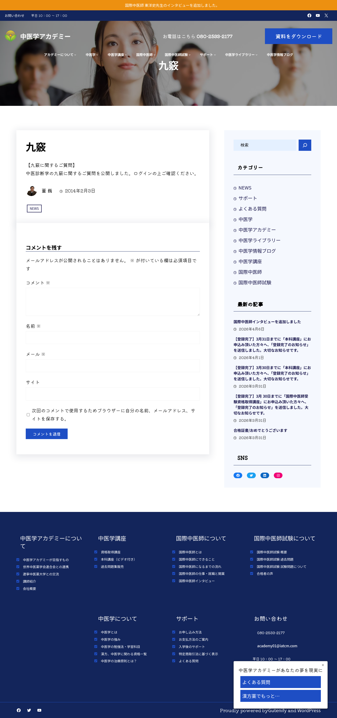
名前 (33, 325)
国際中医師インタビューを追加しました (267, 321)
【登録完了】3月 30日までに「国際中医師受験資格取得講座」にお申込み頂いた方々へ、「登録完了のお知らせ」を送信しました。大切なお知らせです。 (271, 404)
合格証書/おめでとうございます (260, 430)
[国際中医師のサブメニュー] (155, 55)
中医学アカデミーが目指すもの (46, 559)
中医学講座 (116, 54)
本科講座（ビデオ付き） (119, 559)
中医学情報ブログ (257, 250)
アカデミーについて (58, 54)
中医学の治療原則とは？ (119, 661)
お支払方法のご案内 (193, 639)
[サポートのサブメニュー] (215, 55)
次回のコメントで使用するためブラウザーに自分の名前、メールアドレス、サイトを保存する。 (113, 414)
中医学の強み (111, 639)
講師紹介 (29, 581)
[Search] (305, 145)
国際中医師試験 (176, 54)
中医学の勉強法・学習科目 (120, 646)
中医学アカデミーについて (51, 542)
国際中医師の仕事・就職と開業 (202, 573)
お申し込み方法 (190, 632)
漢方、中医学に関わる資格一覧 (124, 653)
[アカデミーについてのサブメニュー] (75, 55)
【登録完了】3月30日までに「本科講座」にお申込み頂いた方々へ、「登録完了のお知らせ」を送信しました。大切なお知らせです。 (272, 373)
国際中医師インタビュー (197, 580)
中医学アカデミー (45, 36)
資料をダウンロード (298, 36)
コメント (38, 282)
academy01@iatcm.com (277, 645)
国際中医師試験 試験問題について (282, 566)
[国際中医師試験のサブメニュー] (190, 55)
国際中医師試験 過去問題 (275, 559)
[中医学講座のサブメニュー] (126, 55)
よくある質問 (252, 208)
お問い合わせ (14, 15)
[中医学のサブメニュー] (97, 55)
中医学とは (109, 632)
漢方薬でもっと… (261, 695)
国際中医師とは (190, 552)
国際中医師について (201, 538)
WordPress (309, 710)
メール (36, 354)
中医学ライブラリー (240, 54)
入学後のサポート (192, 646)
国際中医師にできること (197, 559)
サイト (33, 382)
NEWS (34, 208)
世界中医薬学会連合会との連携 (46, 566)
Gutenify (277, 710)
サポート (206, 54)
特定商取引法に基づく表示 (198, 653)
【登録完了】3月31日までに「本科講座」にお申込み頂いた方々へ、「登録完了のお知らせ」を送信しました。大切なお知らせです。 (272, 344)
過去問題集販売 (112, 566)
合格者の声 (265, 573)
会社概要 (29, 588)
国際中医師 (144, 54)
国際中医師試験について (284, 538)
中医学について (117, 618)
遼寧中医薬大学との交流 (41, 574)
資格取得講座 (111, 552)
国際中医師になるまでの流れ (200, 566)
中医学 (90, 54)
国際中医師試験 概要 (272, 552)
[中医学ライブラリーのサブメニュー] (257, 55)
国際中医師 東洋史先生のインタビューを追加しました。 (172, 5)
